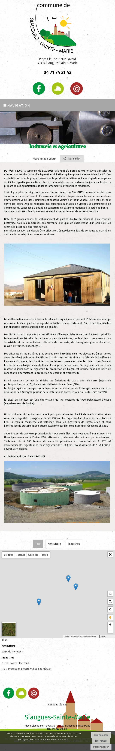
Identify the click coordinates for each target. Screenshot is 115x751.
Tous (38, 543)
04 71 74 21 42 (57, 72)
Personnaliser (101, 746)
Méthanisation (71, 158)
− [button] (110, 630)
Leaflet (66, 637)
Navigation (18, 105)
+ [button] (110, 625)
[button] (110, 554)
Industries (74, 543)
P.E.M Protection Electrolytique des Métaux (26, 668)
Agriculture (54, 543)
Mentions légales (57, 704)
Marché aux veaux (44, 158)
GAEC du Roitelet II (13, 651)
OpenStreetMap (89, 637)
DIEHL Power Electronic (15, 663)
